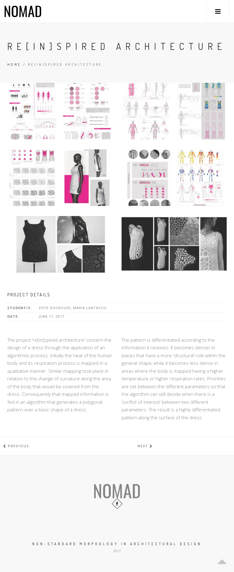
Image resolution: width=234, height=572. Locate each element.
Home (14, 64)
